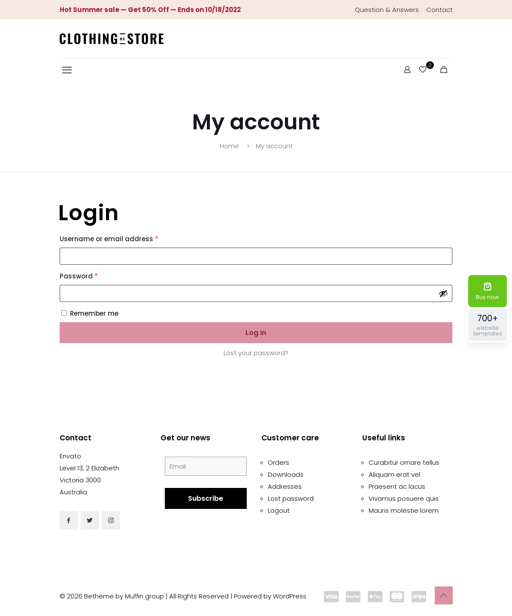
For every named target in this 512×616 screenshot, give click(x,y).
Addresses (285, 486)
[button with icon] (69, 520)
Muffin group (144, 596)
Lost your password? (256, 352)
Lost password (291, 498)
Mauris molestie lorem (404, 510)
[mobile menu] (67, 70)
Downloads (285, 474)
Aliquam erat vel (394, 474)
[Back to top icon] (444, 595)
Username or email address (124, 238)
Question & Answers (387, 9)
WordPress (289, 596)
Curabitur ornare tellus (404, 462)
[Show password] (443, 293)
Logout (279, 510)
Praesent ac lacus (397, 486)
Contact (439, 9)
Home (229, 145)
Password (93, 275)
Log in (255, 333)
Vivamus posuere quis (404, 498)
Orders (278, 462)
